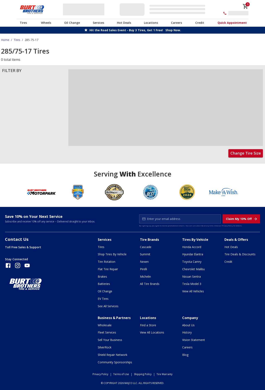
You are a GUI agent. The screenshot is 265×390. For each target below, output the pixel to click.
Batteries (104, 284)
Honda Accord (191, 247)
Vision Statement (193, 340)
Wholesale (105, 325)
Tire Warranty (164, 374)
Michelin (145, 276)
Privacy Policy (227, 225)
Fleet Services (107, 332)
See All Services (108, 306)
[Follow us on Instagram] (17, 265)
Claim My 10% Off (242, 219)
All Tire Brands (149, 284)
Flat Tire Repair (108, 269)
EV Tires (103, 299)
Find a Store (148, 325)
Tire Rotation (106, 262)
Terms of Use (121, 374)
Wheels (46, 23)
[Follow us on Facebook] (8, 265)
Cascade (145, 247)
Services (98, 23)
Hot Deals (124, 23)
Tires (23, 23)
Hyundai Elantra (192, 254)
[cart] (245, 6)
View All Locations (152, 332)
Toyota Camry (191, 262)
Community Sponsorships (115, 362)
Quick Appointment (232, 23)
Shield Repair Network (112, 355)
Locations (151, 23)
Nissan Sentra (191, 276)
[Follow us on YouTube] (27, 265)
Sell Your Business (110, 340)
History (187, 332)
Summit (145, 254)
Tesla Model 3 (191, 284)
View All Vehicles (193, 291)
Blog (185, 355)
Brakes (102, 276)
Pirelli (143, 269)
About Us (188, 325)
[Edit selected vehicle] (164, 9)
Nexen (144, 262)
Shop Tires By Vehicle (112, 254)
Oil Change (72, 23)
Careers (176, 23)
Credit (199, 23)
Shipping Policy (143, 374)
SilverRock (104, 347)
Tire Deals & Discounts (239, 254)
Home (5, 40)
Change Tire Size (245, 153)
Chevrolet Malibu (193, 269)
